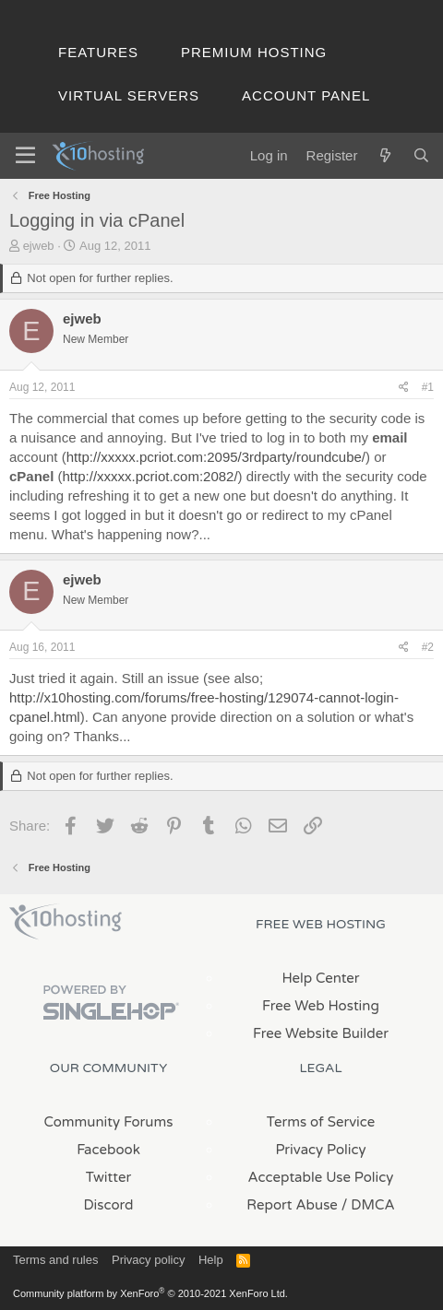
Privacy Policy (320, 1149)
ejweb (38, 246)
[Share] (403, 387)
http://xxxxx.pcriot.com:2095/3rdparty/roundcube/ (215, 457)
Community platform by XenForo (150, 1293)
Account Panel (306, 95)
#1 (428, 387)
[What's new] (384, 155)
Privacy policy (148, 1260)
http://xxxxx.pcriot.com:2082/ (150, 476)
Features (98, 52)
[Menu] (25, 156)
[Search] (421, 155)
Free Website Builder (321, 1033)
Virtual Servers (128, 95)
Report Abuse (292, 1205)
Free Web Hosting (320, 1005)
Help (210, 1260)
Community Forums (109, 1122)
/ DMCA (368, 1205)
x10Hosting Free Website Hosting (65, 921)
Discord (108, 1205)
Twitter (108, 1177)
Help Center (320, 978)
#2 (428, 647)
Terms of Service (321, 1122)
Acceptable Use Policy (321, 1177)
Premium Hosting (254, 52)
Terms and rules (55, 1260)
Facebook (108, 1149)
